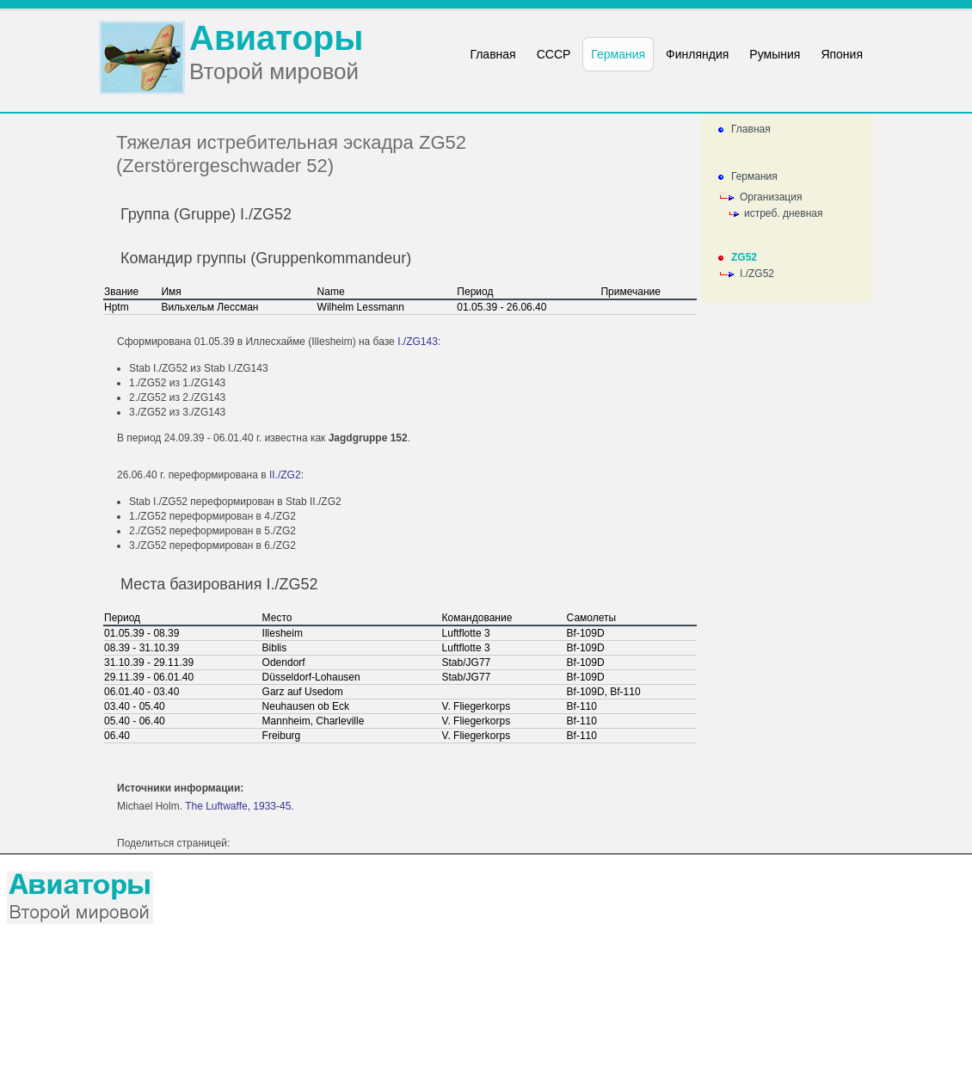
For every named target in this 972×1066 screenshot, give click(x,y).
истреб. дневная (783, 213)
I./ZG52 (757, 274)
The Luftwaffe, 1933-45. (239, 806)
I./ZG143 (417, 342)
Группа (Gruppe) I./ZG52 (206, 214)
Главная (751, 129)
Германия (754, 176)
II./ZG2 (285, 475)
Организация (771, 197)
